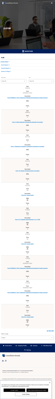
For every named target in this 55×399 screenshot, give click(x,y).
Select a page (4, 334)
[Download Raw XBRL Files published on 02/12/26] (27, 200)
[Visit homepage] (10, 3)
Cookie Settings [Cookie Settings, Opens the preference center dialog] (26, 394)
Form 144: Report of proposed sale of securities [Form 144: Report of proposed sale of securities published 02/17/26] (27, 171)
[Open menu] (52, 3)
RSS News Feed (46, 345)
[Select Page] (27, 338)
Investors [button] (27, 51)
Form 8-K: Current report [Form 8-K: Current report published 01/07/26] (27, 244)
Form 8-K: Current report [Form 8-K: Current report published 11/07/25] (27, 317)
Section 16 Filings (5, 71)
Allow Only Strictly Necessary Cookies (37, 390)
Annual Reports (4, 65)
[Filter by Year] (41, 81)
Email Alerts (7, 345)
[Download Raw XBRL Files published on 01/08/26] (27, 224)
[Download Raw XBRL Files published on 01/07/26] (27, 249)
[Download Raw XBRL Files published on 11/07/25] (27, 322)
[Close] (49, 382)
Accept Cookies (14, 390)
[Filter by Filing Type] (13, 81)
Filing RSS (50, 331)
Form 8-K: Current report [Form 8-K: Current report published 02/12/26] (27, 195)
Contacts (34, 345)
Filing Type (3, 77)
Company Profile (21, 345)
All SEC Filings (4, 61)
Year (29, 77)
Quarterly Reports (5, 68)
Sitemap (27, 350)
